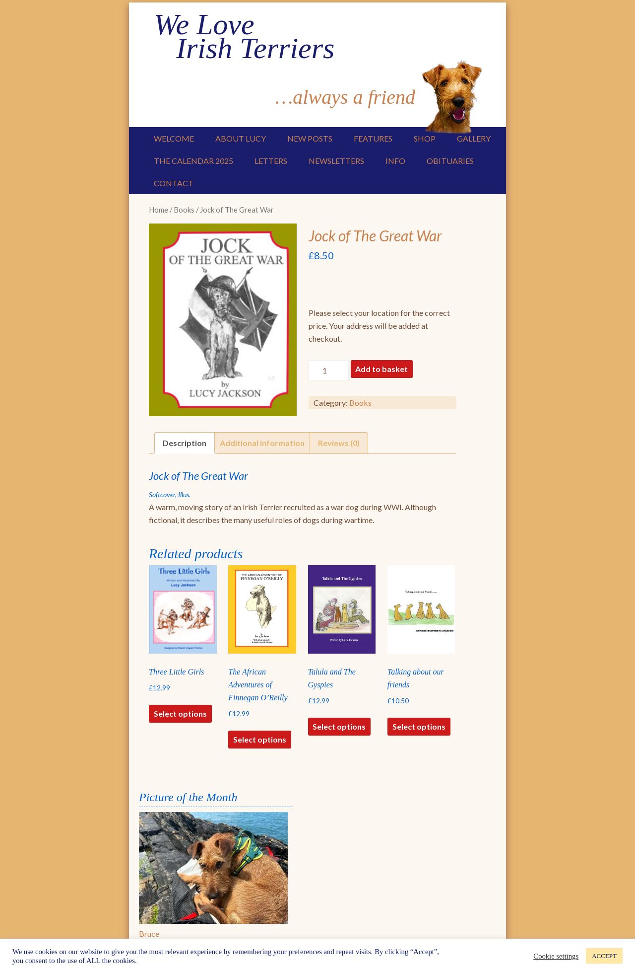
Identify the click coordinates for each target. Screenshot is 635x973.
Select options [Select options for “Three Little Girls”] (180, 713)
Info (395, 160)
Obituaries (450, 160)
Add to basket (381, 369)
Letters (270, 160)
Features (373, 138)
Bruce (149, 933)
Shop (425, 138)
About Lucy (240, 138)
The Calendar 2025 (193, 160)
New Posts (309, 138)
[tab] (184, 443)
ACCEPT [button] (604, 956)
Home (158, 209)
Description (184, 443)
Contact (173, 183)
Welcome (174, 138)
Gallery (474, 138)
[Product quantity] (328, 370)
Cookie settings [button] (555, 956)
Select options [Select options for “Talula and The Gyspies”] (339, 726)
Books (184, 209)
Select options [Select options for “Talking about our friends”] (418, 726)
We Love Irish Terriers (244, 36)
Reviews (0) (339, 443)
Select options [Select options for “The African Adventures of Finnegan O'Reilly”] (259, 739)
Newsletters (336, 160)
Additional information (262, 443)
